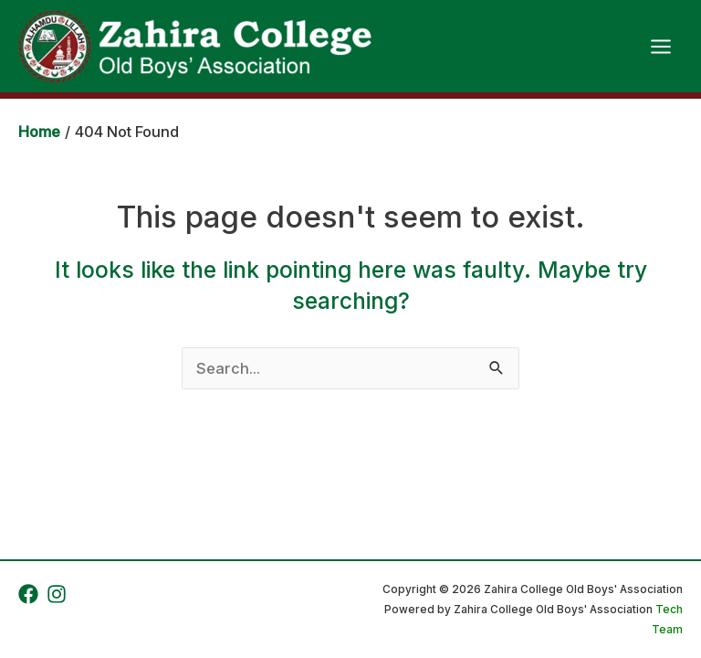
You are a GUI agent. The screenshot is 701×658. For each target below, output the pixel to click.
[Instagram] (57, 594)
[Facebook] (28, 594)
